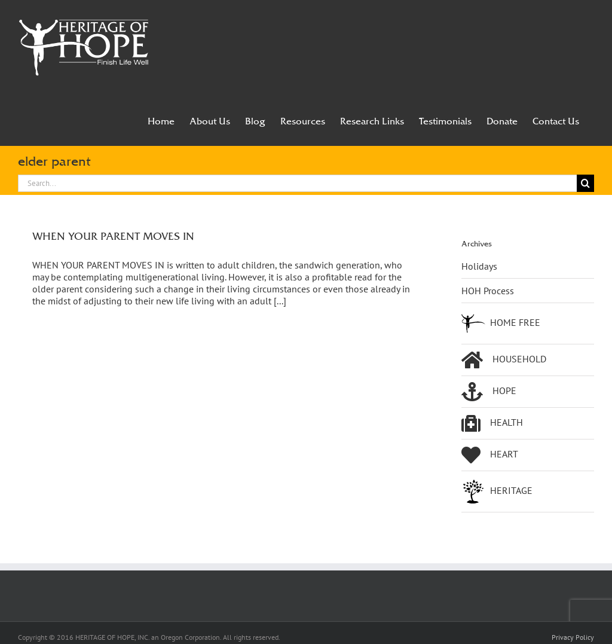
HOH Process (487, 291)
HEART (489, 455)
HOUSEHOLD (503, 360)
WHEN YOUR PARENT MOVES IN (113, 236)
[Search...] (297, 183)
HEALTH (492, 423)
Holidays (479, 266)
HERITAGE (497, 491)
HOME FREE (500, 323)
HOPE (488, 391)
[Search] (585, 183)
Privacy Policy (573, 637)
